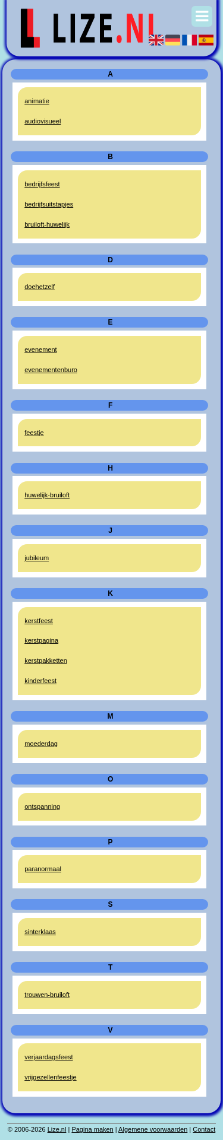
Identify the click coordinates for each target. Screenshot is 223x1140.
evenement (40, 349)
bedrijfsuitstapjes (48, 204)
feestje (33, 432)
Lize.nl (57, 1129)
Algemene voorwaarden (152, 1129)
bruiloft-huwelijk (47, 224)
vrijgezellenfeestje (50, 1077)
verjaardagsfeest (48, 1056)
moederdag (41, 743)
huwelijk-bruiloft (47, 494)
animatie (36, 100)
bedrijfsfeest (41, 184)
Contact (204, 1129)
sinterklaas (40, 931)
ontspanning (42, 806)
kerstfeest (38, 620)
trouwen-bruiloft (47, 994)
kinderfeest (40, 680)
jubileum (36, 557)
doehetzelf (39, 286)
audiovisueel (42, 121)
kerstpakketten (45, 660)
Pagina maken (92, 1129)
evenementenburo (50, 369)
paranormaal (42, 868)
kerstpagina (41, 640)
